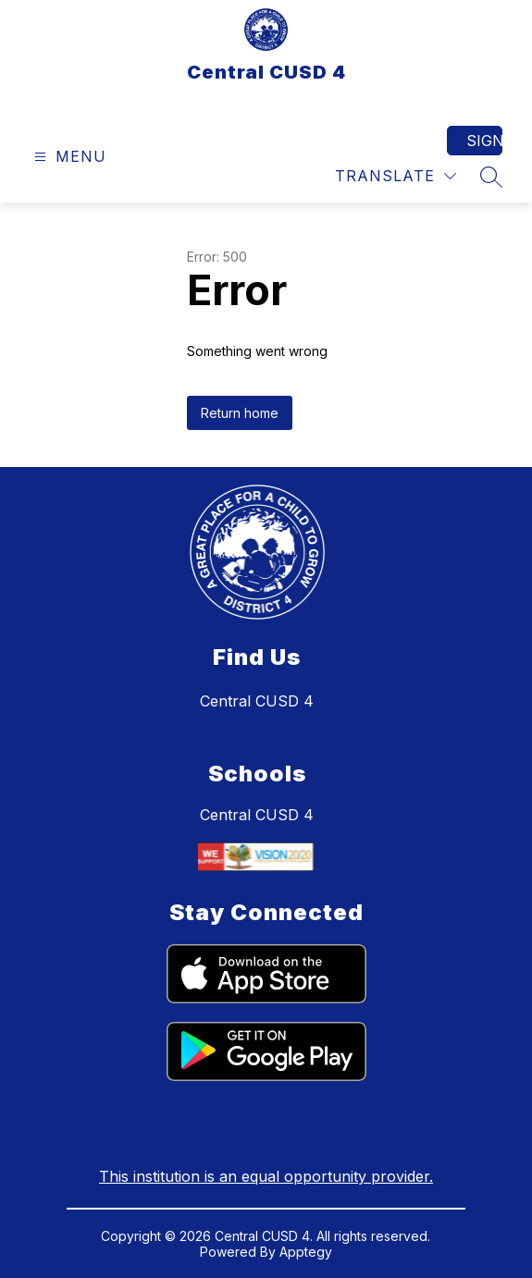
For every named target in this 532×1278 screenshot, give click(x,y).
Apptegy (305, 1252)
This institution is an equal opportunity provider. (266, 1176)
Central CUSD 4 (257, 814)
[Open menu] (68, 156)
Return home (239, 413)
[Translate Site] (395, 176)
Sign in (484, 140)
